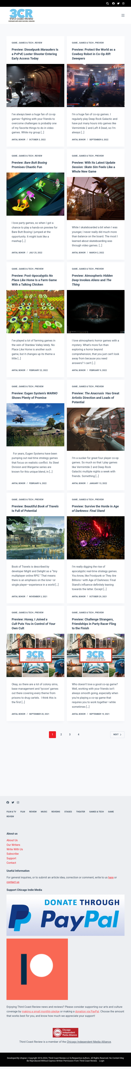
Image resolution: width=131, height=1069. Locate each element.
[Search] (107, 3)
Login (101, 1063)
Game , (15, 41)
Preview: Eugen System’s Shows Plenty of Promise (30, 400)
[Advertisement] (65, 774)
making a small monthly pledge (41, 1013)
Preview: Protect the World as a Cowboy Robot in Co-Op (94, 51)
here (111, 879)
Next (117, 737)
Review (38, 41)
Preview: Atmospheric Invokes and (94, 282)
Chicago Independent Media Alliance (89, 1044)
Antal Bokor (18, 142)
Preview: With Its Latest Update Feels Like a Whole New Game (95, 169)
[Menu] (123, 15)
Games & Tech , (27, 41)
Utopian (23, 1060)
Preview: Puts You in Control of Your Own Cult (32, 626)
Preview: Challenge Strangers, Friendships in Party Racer (95, 626)
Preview (99, 41)
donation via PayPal (87, 1013)
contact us (12, 884)
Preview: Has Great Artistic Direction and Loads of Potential (93, 400)
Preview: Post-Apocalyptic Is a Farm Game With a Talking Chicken (34, 282)
